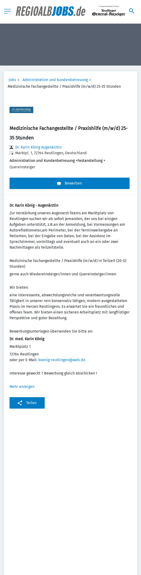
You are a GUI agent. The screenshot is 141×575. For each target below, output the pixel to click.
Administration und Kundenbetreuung (55, 79)
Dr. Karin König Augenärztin (38, 147)
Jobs (12, 79)
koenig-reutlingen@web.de (61, 360)
